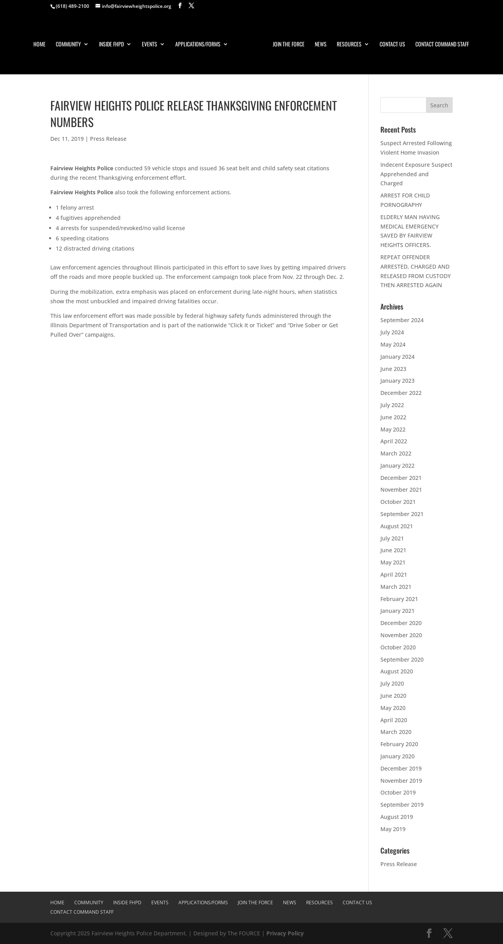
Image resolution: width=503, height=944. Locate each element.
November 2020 (401, 635)
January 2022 (397, 465)
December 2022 (401, 392)
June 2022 (393, 417)
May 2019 (393, 829)
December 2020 (401, 623)
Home (39, 44)
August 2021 (396, 526)
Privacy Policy (285, 933)
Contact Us (392, 44)
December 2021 (401, 477)
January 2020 (397, 756)
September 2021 (402, 514)
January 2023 (397, 380)
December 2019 (401, 768)
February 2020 (399, 744)
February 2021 (399, 599)
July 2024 (392, 332)
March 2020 (395, 732)
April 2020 (393, 720)
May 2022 (393, 429)
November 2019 (401, 780)
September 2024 (402, 320)
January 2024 (397, 356)
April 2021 (393, 574)
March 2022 (395, 453)
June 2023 (393, 368)
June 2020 (393, 695)
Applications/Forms (197, 44)
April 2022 (393, 441)
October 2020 (398, 647)
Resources (349, 44)
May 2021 (393, 562)
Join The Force (289, 44)
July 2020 (392, 683)
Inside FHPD (111, 44)
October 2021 (398, 501)
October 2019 (398, 792)
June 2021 (393, 550)
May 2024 (393, 344)
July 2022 (392, 405)
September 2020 (402, 659)
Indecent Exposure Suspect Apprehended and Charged (416, 174)
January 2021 (397, 610)
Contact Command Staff (442, 44)
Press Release (108, 138)
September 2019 (402, 804)
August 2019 (396, 816)
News (321, 44)
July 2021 (392, 538)
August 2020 (396, 671)
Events (149, 44)
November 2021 (401, 489)
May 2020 (393, 708)
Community (68, 44)
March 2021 (395, 586)
